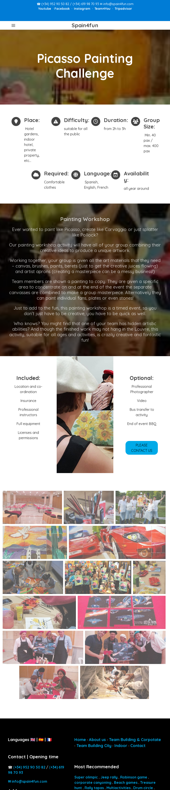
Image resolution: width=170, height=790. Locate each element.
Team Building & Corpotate (135, 739)
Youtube (45, 9)
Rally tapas (94, 788)
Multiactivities (118, 788)
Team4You (103, 9)
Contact (137, 745)
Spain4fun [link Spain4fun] (85, 25)
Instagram (82, 9)
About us (97, 739)
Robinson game (133, 777)
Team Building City (93, 745)
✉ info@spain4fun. (27, 781)
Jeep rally (109, 777)
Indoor (120, 745)
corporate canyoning (92, 782)
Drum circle (143, 788)
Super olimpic (86, 777)
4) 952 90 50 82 (30, 767)
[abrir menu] (13, 25)
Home (80, 739)
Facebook (62, 9)
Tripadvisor (123, 9)
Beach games (125, 782)
